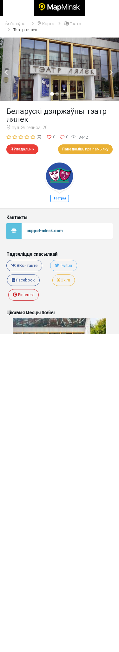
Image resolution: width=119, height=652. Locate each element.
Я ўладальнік (22, 149)
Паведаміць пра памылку (85, 149)
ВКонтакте (24, 265)
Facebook (23, 280)
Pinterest (23, 294)
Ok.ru (63, 280)
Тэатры (59, 198)
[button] (9, 69)
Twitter (63, 265)
